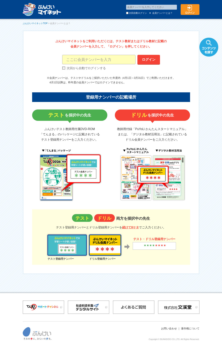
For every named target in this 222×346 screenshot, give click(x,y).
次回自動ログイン (136, 13)
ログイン (148, 59)
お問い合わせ (169, 328)
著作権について (190, 328)
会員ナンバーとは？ (160, 13)
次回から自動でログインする (84, 68)
